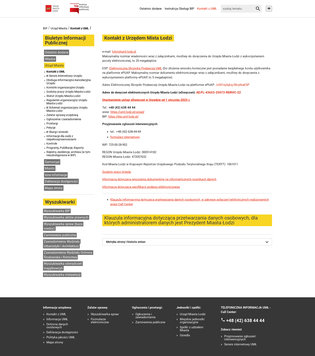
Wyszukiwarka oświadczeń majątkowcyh (63, 266)
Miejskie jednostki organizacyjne (192, 321)
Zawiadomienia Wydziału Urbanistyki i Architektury (62, 244)
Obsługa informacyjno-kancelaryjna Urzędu (68, 81)
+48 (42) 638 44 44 (245, 320)
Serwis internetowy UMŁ (240, 344)
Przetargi (52, 123)
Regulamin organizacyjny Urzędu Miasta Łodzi (66, 101)
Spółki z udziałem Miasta (191, 329)
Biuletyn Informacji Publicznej (65, 40)
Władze (50, 59)
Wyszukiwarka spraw (105, 314)
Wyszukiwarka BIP (57, 211)
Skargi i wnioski (58, 131)
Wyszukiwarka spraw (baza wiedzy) (63, 226)
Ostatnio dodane (151, 8)
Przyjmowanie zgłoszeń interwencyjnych (240, 338)
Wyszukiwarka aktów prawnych (66, 217)
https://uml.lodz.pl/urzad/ (127, 112)
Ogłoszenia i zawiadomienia (63, 119)
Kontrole (51, 143)
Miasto (50, 168)
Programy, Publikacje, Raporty (65, 147)
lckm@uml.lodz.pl (124, 51)
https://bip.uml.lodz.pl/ (123, 116)
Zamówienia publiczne (60, 235)
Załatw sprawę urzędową (62, 115)
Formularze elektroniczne (100, 321)
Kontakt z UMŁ (207, 8)
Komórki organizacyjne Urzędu (65, 87)
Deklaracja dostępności (61, 181)
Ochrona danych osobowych (57, 326)
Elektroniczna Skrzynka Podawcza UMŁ (135, 68)
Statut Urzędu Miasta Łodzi (63, 95)
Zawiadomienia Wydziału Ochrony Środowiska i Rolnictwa (68, 255)
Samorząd (52, 162)
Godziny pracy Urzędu (116, 172)
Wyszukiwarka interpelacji (62, 275)
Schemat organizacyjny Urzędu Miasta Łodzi (67, 109)
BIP (45, 28)
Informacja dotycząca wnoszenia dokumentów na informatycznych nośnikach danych (159, 179)
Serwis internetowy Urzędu (65, 75)
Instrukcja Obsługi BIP (179, 8)
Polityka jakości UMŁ (60, 337)
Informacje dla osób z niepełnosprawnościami (61, 137)
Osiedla (185, 335)
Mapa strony (54, 188)
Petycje (50, 127)
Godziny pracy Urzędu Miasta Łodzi (68, 91)
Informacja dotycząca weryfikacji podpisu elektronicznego (141, 187)
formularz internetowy (124, 137)
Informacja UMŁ (57, 319)
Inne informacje (56, 175)
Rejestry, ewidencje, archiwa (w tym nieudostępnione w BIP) (68, 153)
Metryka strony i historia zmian (188, 242)
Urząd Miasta (59, 28)
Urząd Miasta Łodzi (193, 314)
